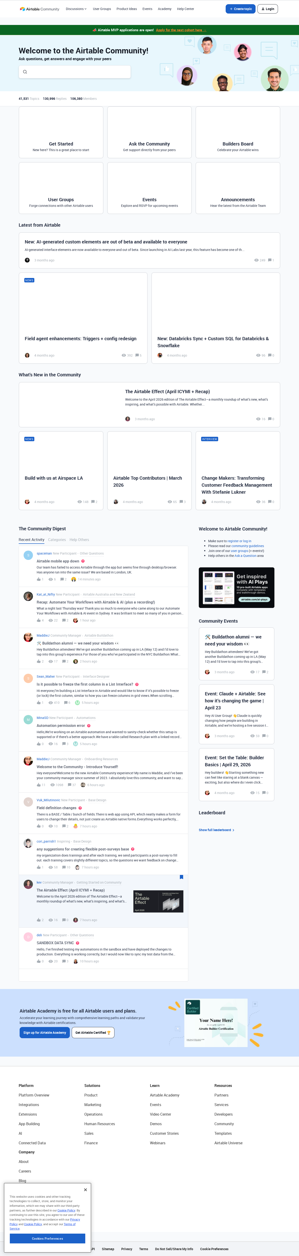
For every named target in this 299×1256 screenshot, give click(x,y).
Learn (155, 1085)
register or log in (239, 541)
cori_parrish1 (46, 841)
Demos (156, 1123)
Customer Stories (164, 1133)
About (24, 1161)
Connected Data (32, 1142)
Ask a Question (245, 555)
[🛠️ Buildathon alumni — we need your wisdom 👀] (236, 653)
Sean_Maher (46, 676)
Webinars (157, 1142)
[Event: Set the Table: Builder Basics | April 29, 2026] (236, 774)
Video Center (160, 1114)
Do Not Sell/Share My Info (174, 1249)
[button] (241, 9)
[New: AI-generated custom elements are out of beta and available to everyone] (149, 250)
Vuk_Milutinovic (48, 800)
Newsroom (27, 1199)
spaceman (44, 553)
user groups (239, 550)
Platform (26, 1085)
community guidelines (247, 546)
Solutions (92, 1085)
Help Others (79, 539)
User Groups (102, 9)
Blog (22, 1180)
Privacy (126, 1249)
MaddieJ (43, 635)
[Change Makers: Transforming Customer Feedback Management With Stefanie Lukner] (238, 470)
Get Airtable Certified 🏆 (93, 1032)
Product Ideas (127, 9)
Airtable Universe (228, 1142)
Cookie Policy (66, 1238)
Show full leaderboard (217, 830)
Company (27, 1152)
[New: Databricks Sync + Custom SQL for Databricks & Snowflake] (215, 318)
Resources (223, 1085)
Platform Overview (34, 1095)
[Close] (85, 1218)
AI (20, 1133)
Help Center (185, 9)
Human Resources (99, 1123)
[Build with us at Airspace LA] (61, 470)
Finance (91, 1142)
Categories (57, 539)
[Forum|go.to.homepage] (39, 9)
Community (224, 1123)
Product (91, 1095)
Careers (25, 1171)
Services (221, 1104)
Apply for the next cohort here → (181, 30)
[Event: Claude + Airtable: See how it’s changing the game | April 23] (236, 714)
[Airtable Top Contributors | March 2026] (149, 470)
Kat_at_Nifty (46, 594)
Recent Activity (31, 539)
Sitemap (108, 1249)
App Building (29, 1123)
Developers (223, 1114)
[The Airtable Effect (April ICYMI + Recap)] (149, 404)
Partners (221, 1095)
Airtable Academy (164, 1095)
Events (147, 9)
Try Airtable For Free (35, 1209)
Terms (143, 1249)
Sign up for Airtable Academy (44, 1032)
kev (39, 882)
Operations (93, 1114)
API (92, 1249)
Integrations (29, 1104)
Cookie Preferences (214, 1249)
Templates (223, 1133)
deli (39, 935)
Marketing (92, 1104)
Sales (88, 1133)
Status (24, 1190)
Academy (164, 9)
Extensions (28, 1114)
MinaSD (42, 717)
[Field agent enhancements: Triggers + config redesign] (83, 318)
